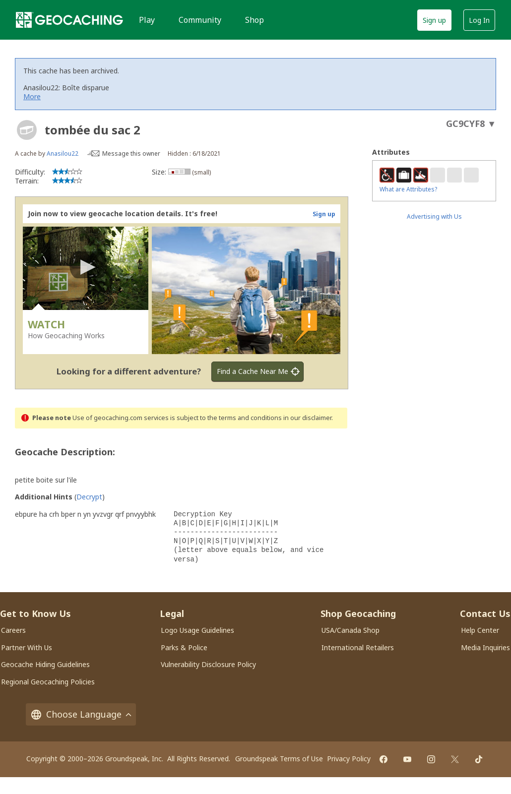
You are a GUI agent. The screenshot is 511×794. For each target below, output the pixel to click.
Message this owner (131, 153)
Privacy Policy (349, 758)
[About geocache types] (27, 130)
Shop (254, 19)
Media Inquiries (485, 647)
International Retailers (357, 647)
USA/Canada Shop (350, 630)
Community (200, 19)
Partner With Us (26, 647)
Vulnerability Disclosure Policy (208, 664)
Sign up (434, 20)
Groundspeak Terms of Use (279, 758)
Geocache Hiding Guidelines (45, 664)
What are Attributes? (408, 189)
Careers (13, 630)
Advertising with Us (434, 216)
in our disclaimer (307, 418)
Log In (479, 20)
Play (147, 19)
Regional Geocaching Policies (48, 681)
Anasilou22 (62, 153)
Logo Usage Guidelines (197, 630)
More (32, 96)
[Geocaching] (69, 20)
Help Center (480, 630)
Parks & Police (184, 647)
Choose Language (80, 714)
